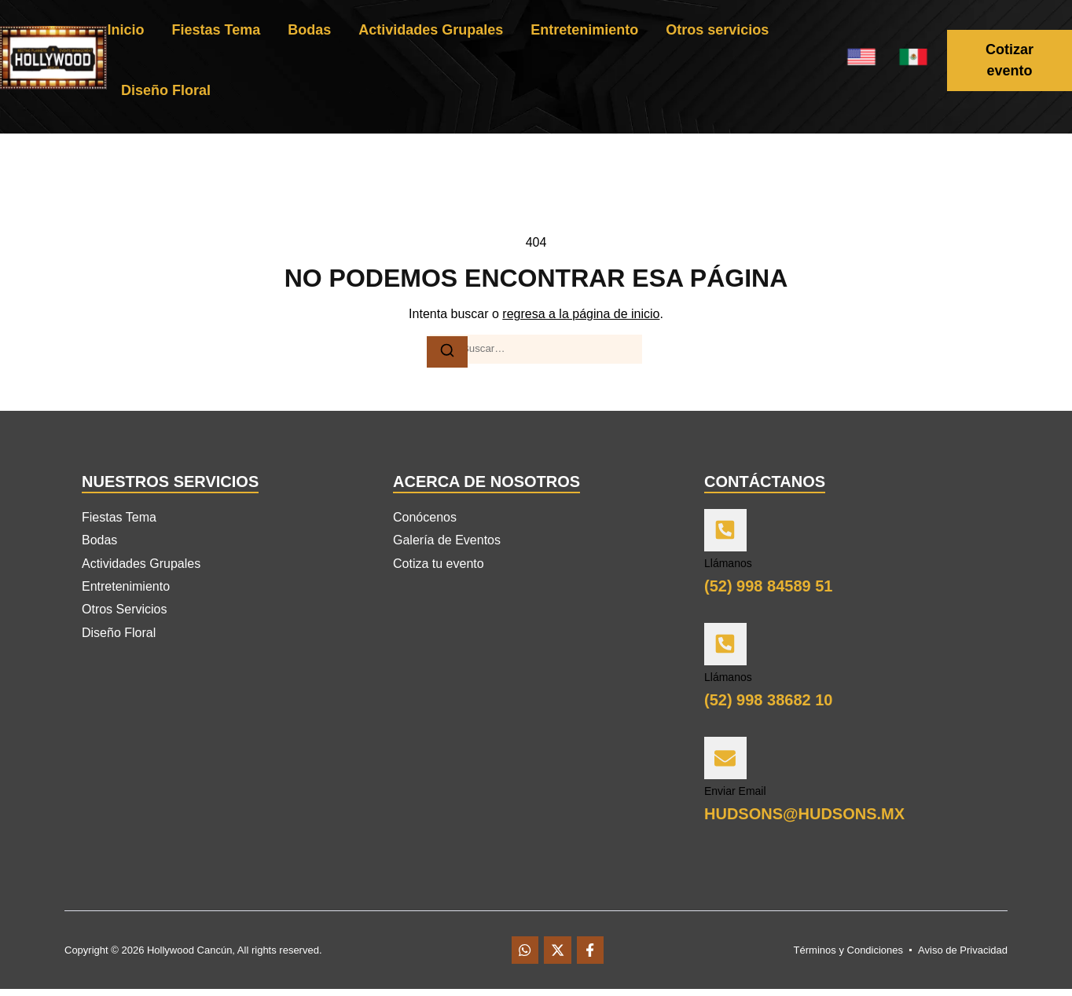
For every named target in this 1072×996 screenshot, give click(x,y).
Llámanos (728, 565)
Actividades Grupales (430, 30)
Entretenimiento (584, 30)
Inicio (125, 30)
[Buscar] (447, 351)
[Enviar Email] (726, 763)
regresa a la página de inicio (580, 313)
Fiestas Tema (215, 30)
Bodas (309, 30)
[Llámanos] (726, 532)
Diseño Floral (166, 90)
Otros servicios (717, 30)
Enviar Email (735, 797)
